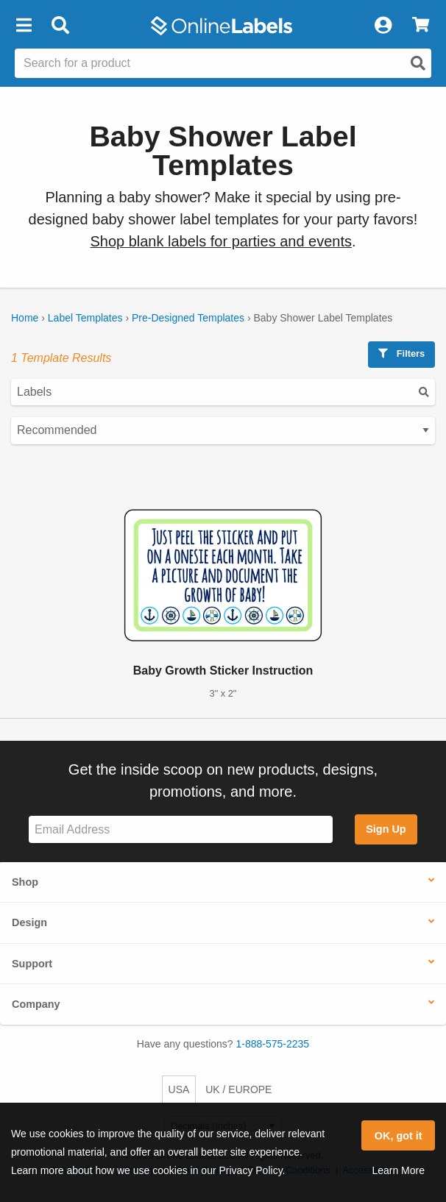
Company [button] (36, 1004)
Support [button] (32, 964)
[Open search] (418, 63)
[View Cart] (420, 26)
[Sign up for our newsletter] (181, 829)
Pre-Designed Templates (188, 318)
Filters (401, 353)
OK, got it (398, 1136)
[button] (23, 26)
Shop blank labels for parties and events (221, 241)
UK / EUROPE (238, 1089)
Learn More (398, 1170)
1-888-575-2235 (273, 1044)
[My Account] (382, 26)
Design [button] (29, 922)
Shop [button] (25, 882)
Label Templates (85, 318)
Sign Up (386, 829)
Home (24, 318)
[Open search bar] (60, 26)
